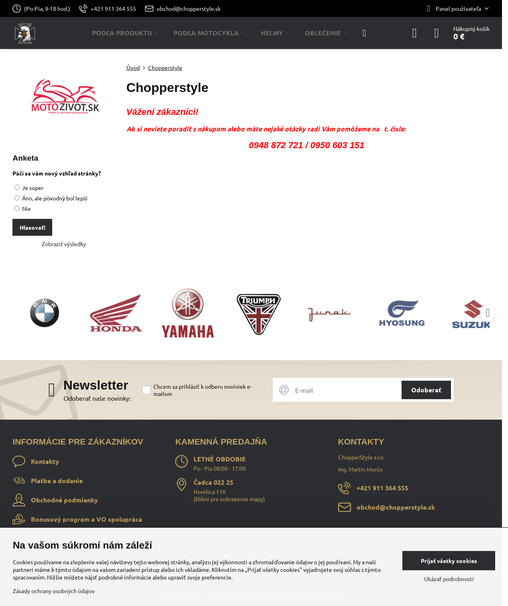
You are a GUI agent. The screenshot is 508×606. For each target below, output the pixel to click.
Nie (22, 208)
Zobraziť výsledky (64, 243)
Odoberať (426, 390)
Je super (28, 187)
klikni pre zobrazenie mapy (229, 498)
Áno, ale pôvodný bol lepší (51, 198)
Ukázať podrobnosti (449, 578)
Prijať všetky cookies (449, 560)
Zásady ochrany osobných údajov (54, 590)
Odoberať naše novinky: (97, 398)
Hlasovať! (32, 227)
